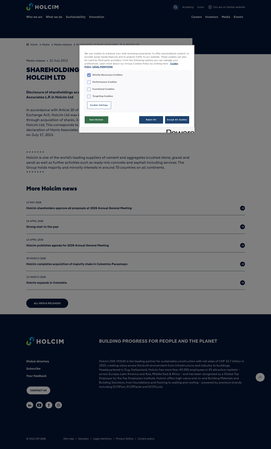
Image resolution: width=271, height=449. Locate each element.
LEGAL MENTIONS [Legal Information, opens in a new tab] (102, 67)
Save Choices (96, 119)
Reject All (151, 119)
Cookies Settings (99, 105)
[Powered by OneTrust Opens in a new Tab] (179, 130)
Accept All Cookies (177, 119)
